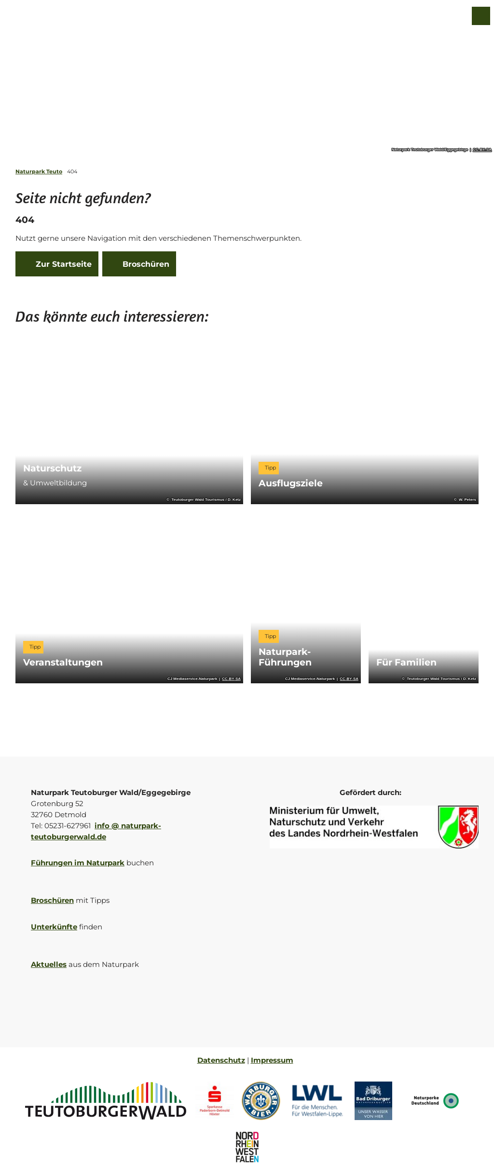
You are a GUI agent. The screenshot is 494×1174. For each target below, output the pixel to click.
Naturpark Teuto (38, 171)
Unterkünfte (54, 926)
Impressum (272, 1060)
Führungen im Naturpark (77, 862)
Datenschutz (221, 1060)
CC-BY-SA (482, 150)
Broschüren (52, 900)
